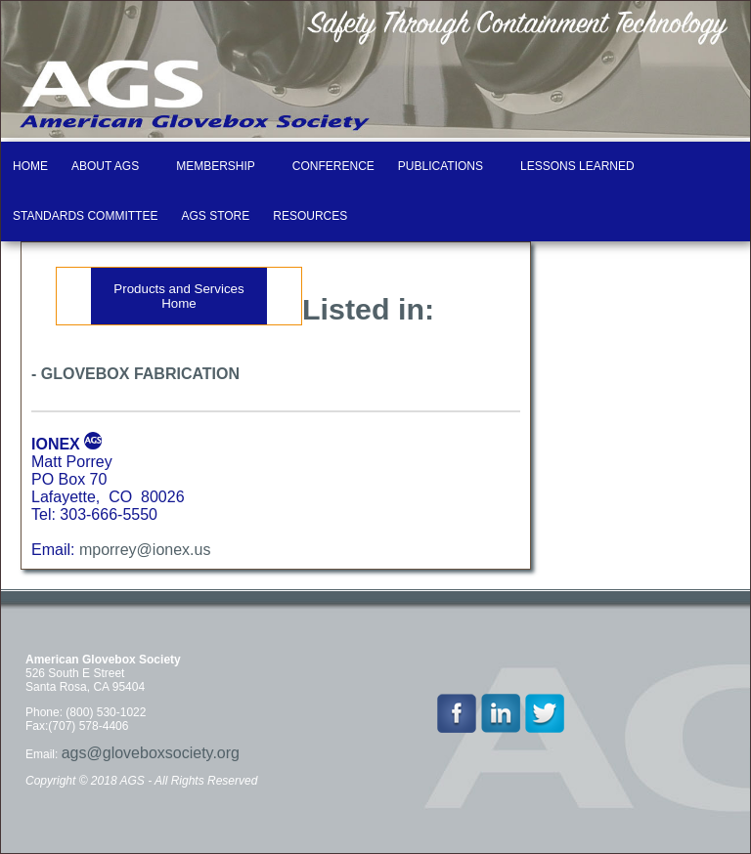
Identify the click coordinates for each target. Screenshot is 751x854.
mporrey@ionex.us (145, 549)
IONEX (55, 444)
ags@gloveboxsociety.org (151, 753)
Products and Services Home (178, 296)
